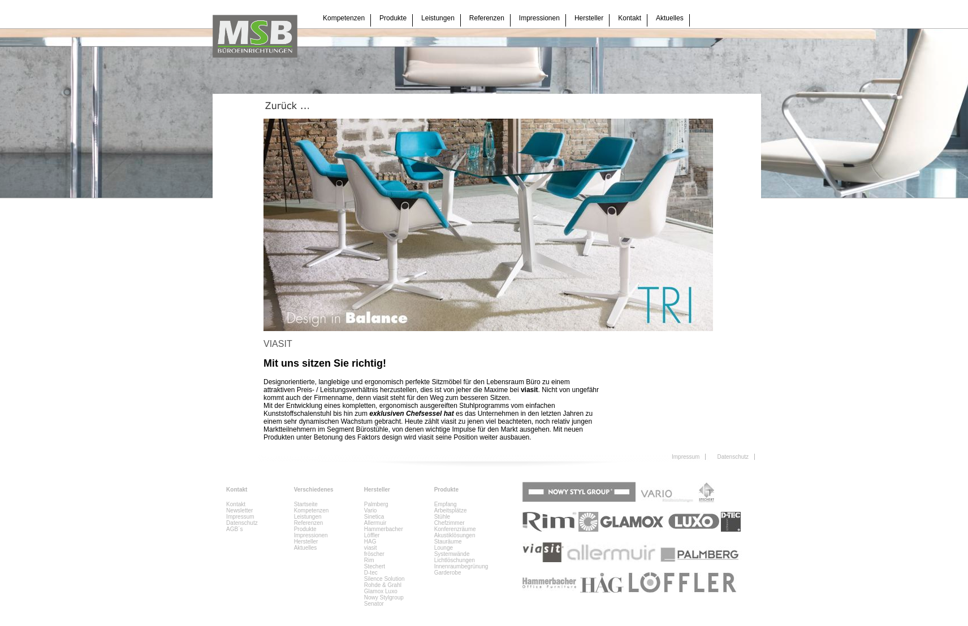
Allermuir (375, 523)
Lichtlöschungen (454, 560)
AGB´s (234, 529)
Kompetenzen (344, 18)
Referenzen (486, 18)
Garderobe (447, 573)
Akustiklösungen (455, 535)
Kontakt (629, 18)
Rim (369, 560)
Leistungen (438, 18)
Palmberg (376, 504)
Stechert (374, 566)
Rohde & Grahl (382, 585)
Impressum (685, 457)
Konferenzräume (455, 529)
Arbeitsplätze (450, 510)
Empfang (445, 504)
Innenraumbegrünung (461, 566)
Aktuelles (670, 18)
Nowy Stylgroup (384, 597)
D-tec (371, 573)
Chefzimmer (449, 523)
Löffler (372, 535)
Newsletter (239, 510)
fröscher (374, 554)
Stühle (442, 517)
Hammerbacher (383, 529)
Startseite (306, 504)
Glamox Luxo (380, 591)
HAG (370, 541)
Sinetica (374, 517)
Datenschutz (733, 457)
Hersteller (588, 18)
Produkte (393, 18)
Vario (370, 510)
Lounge (443, 548)
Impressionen (539, 18)
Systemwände (452, 554)
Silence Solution (384, 579)
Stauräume (448, 541)
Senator (374, 604)
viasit (370, 548)
